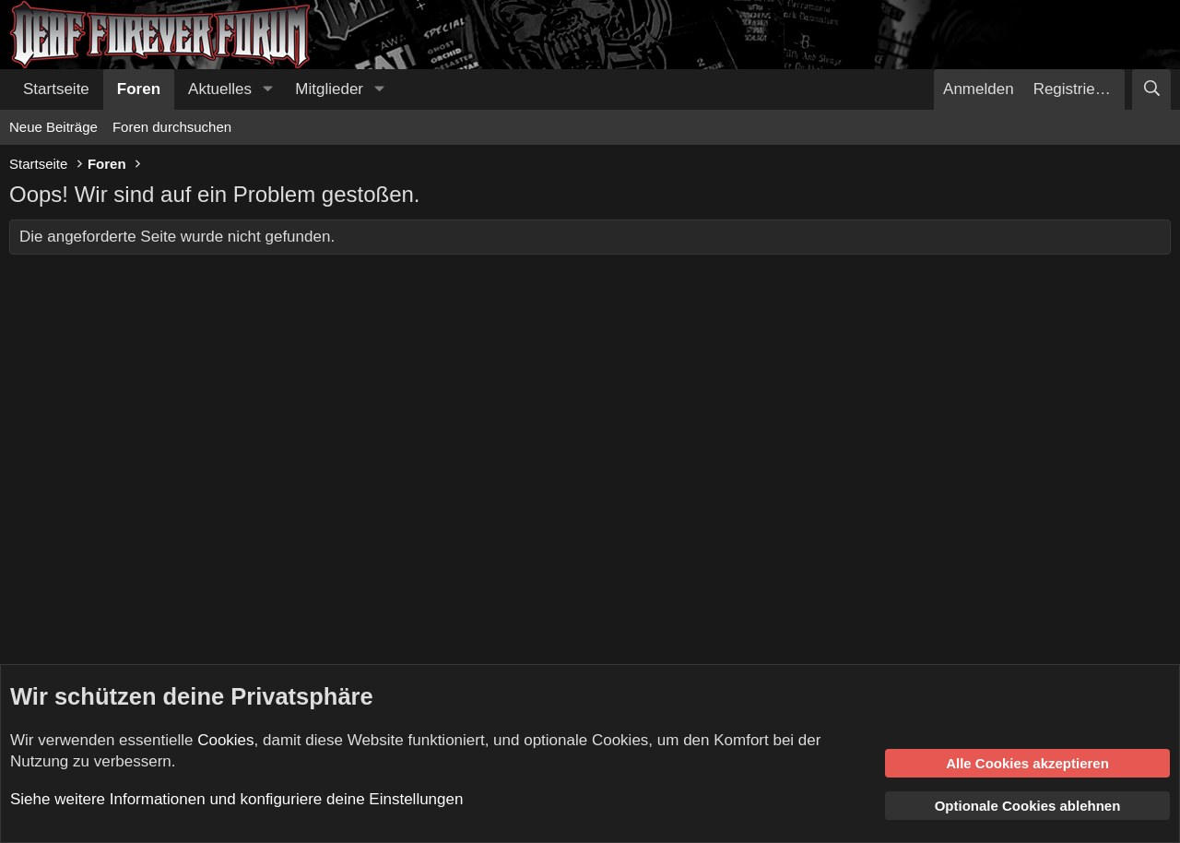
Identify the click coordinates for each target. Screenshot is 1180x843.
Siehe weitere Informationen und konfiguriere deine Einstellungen (236, 799)
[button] (267, 89)
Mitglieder (329, 89)
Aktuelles (220, 89)
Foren (138, 89)
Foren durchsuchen (171, 127)
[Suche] (1151, 89)
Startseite (56, 89)
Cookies (225, 740)
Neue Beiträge (53, 127)
